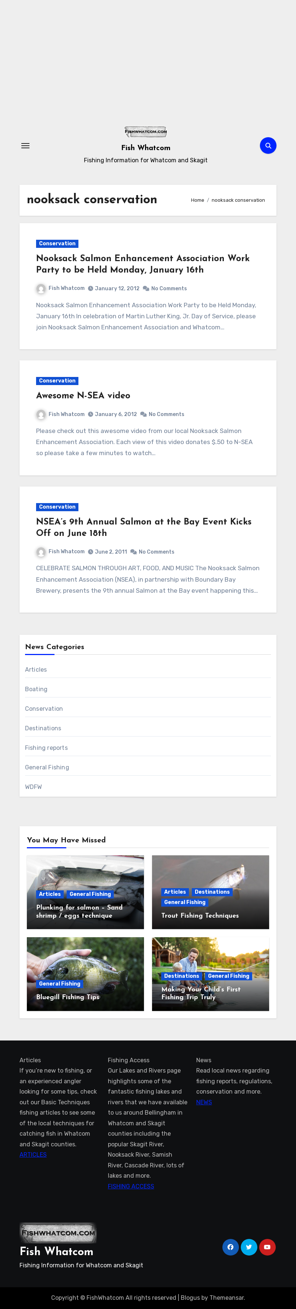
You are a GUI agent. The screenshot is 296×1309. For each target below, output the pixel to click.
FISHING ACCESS (131, 1185)
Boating (36, 689)
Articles (36, 669)
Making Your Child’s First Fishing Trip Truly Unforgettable (201, 997)
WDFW (33, 786)
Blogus (190, 1297)
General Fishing (47, 767)
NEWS (204, 1102)
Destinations (43, 728)
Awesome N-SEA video (83, 396)
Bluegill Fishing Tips (67, 997)
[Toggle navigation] (25, 145)
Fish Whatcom (145, 148)
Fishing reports (46, 747)
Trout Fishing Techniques (200, 916)
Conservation (57, 243)
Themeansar (226, 1297)
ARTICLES (33, 1154)
